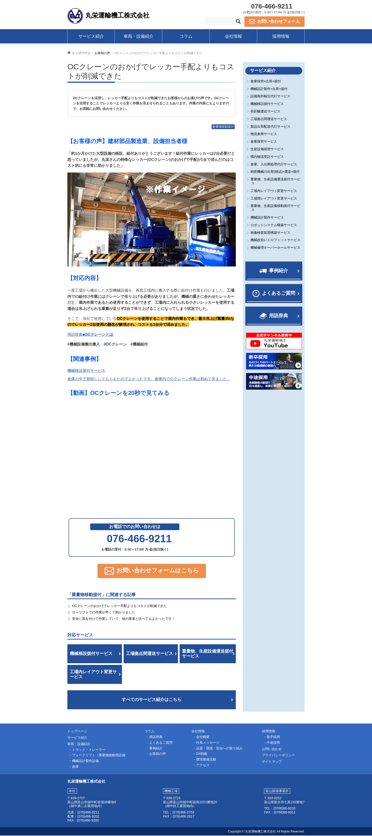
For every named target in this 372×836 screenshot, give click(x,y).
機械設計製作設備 (85, 761)
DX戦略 (201, 754)
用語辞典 (278, 316)
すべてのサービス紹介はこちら (151, 700)
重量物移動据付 (223, 127)
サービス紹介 (91, 36)
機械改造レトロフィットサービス (275, 240)
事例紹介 (278, 271)
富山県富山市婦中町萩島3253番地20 (190, 802)
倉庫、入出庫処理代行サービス (274, 164)
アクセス (202, 765)
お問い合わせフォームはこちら (157, 571)
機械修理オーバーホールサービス (275, 248)
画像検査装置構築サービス (270, 233)
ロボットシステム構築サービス (274, 225)
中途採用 (273, 743)
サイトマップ (272, 762)
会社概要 (202, 737)
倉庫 (75, 767)
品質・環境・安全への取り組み (219, 748)
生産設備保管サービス (267, 149)
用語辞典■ (90, 335)
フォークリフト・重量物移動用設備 (98, 755)
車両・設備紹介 (138, 36)
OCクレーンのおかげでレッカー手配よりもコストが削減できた (119, 606)
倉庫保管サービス (264, 142)
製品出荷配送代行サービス (270, 127)
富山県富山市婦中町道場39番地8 (91, 802)
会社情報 (233, 36)
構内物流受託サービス (267, 157)
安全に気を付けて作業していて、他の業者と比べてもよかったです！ (123, 619)
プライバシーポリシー (278, 755)
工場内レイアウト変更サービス (93, 675)
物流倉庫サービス (264, 134)
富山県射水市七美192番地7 (284, 802)
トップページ (81, 53)
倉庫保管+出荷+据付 (266, 82)
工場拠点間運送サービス (149, 654)
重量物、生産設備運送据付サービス (207, 654)
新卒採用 (273, 737)
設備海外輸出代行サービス (270, 96)
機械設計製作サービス (267, 218)
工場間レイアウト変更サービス (274, 199)
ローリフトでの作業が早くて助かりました (103, 613)
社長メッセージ (207, 743)
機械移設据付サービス (86, 371)
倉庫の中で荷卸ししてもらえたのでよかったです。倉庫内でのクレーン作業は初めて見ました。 (149, 379)
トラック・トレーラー (88, 750)
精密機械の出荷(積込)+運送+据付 (275, 172)
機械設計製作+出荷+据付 (269, 89)
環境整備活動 (206, 760)
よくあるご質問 (278, 293)
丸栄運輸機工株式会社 (118, 15)
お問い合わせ (272, 749)
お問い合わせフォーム (278, 21)
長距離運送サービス (265, 112)
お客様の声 (102, 53)
